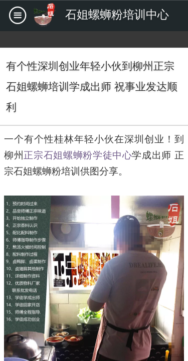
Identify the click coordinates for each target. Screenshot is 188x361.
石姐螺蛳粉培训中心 (117, 14)
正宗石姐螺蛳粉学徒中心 (78, 155)
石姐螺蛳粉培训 (47, 171)
